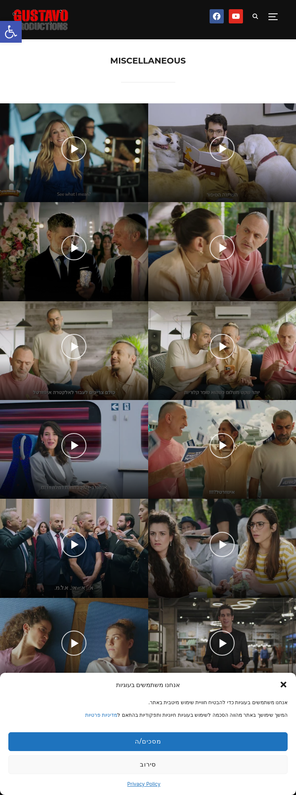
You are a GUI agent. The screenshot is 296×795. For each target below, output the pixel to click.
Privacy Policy (143, 784)
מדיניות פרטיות (101, 715)
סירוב (148, 764)
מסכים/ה (148, 741)
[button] (11, 32)
